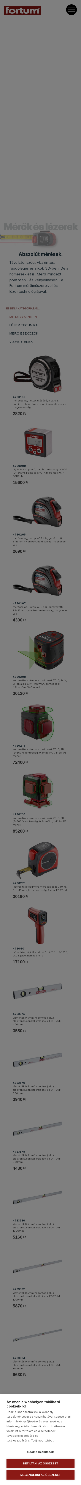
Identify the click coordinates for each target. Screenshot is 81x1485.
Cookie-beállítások (40, 1452)
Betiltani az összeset (40, 1463)
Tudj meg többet (42, 1440)
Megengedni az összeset (40, 1475)
